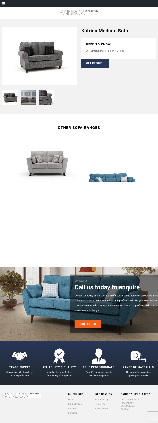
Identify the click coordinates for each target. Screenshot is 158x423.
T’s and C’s (99, 404)
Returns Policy (101, 399)
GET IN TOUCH (95, 63)
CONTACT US (97, 324)
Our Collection (75, 404)
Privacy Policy (101, 408)
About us (72, 408)
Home (71, 399)
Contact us (73, 413)
